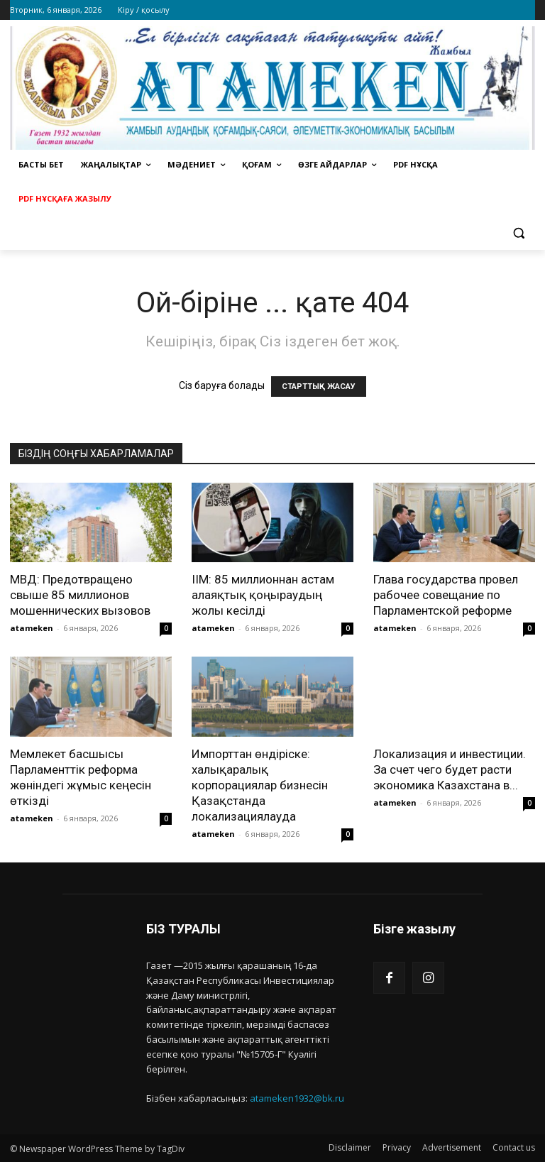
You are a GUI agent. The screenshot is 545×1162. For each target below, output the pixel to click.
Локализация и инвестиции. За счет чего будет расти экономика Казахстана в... (449, 769)
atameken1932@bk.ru (297, 1098)
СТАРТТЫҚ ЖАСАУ (319, 386)
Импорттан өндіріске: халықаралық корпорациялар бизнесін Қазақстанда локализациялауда (260, 785)
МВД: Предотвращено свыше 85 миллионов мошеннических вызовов (80, 595)
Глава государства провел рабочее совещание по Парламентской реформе (445, 595)
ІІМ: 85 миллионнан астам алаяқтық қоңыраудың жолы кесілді (263, 595)
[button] (518, 233)
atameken (31, 628)
